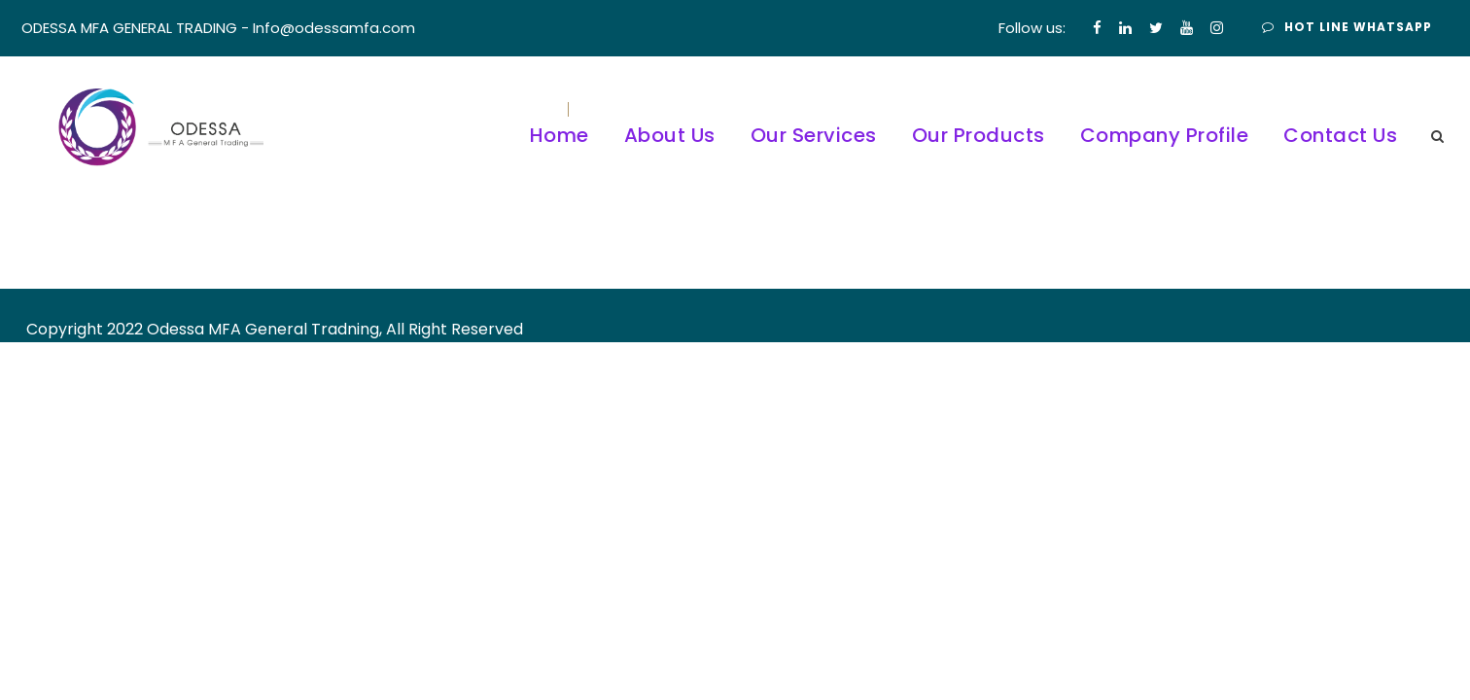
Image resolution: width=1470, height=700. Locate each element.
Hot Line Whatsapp (1347, 26)
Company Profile (1164, 135)
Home (559, 135)
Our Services (814, 135)
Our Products (978, 135)
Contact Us (1340, 135)
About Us (670, 135)
